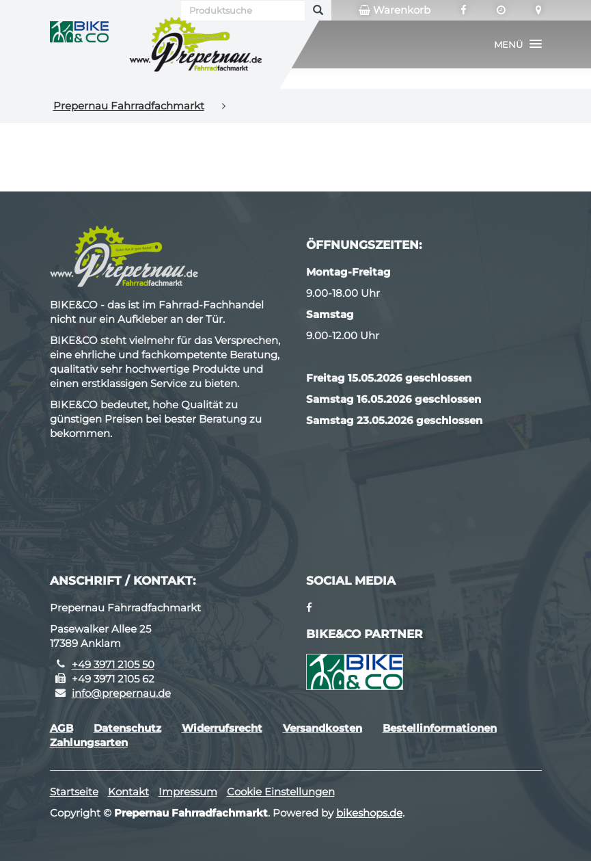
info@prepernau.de (121, 693)
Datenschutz (127, 727)
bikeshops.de (369, 812)
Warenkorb (394, 10)
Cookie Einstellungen (281, 791)
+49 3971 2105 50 (113, 664)
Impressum (188, 791)
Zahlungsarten (89, 742)
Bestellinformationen (440, 727)
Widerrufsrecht (222, 727)
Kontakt (128, 791)
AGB (61, 727)
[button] (518, 44)
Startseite (74, 791)
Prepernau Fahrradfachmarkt (128, 105)
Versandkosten (322, 727)
